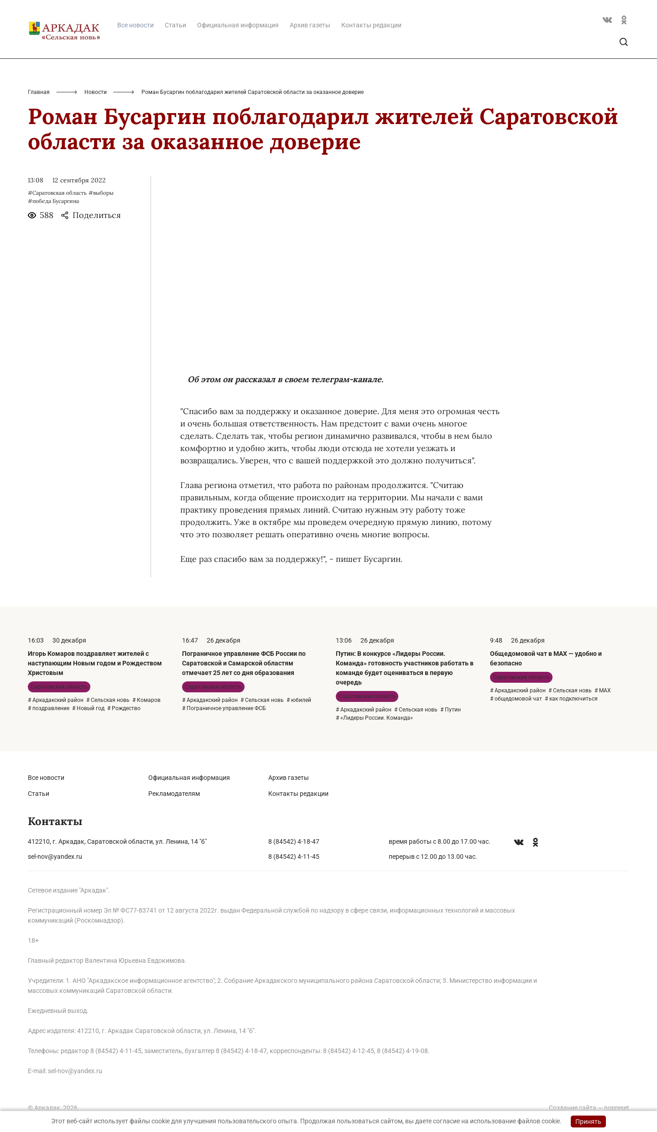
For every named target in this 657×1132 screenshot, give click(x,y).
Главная (39, 92)
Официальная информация (238, 25)
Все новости (46, 777)
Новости (95, 92)
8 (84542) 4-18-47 (293, 841)
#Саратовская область (57, 192)
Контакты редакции (371, 25)
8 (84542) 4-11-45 (293, 856)
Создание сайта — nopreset (589, 1107)
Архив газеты (310, 25)
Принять (588, 1121)
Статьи (175, 25)
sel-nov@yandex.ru (55, 856)
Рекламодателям (174, 793)
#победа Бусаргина (53, 200)
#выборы (101, 192)
